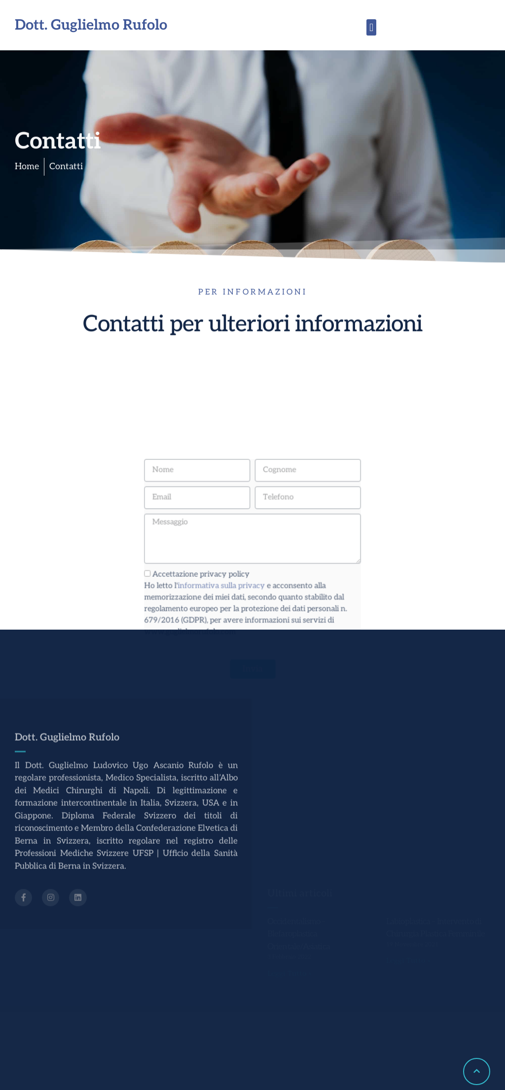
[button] (371, 27)
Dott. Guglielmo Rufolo (91, 25)
